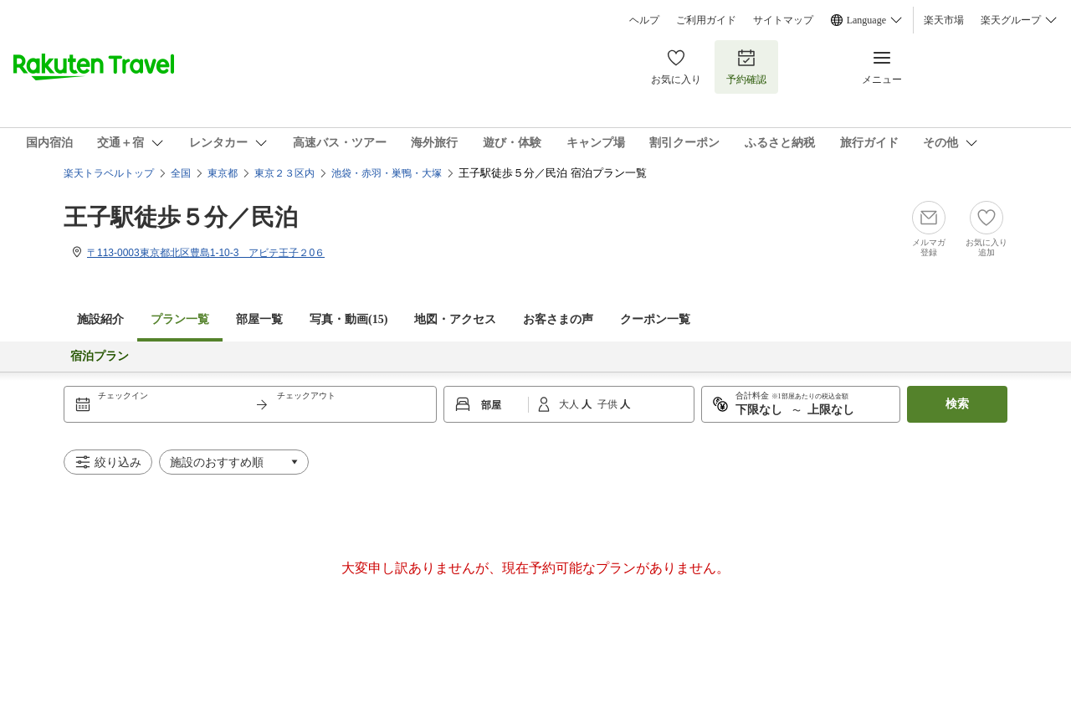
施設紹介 (100, 319)
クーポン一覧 (655, 319)
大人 (570, 404)
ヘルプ (644, 20)
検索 (957, 404)
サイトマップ (783, 20)
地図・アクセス (455, 319)
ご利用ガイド (706, 20)
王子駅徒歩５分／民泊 (181, 217)
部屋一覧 (259, 319)
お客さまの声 (558, 319)
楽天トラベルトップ (109, 173)
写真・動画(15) (348, 319)
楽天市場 (944, 20)
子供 (608, 404)
